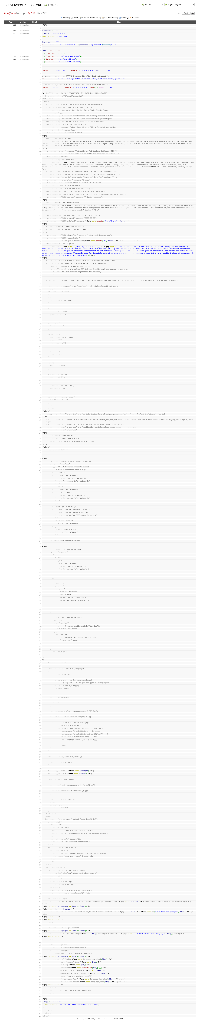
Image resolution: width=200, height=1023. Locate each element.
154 (40, 484)
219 (40, 669)
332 (40, 993)
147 (40, 464)
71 (40, 238)
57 (40, 194)
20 (40, 79)
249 (40, 754)
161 (40, 504)
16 (40, 68)
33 (40, 116)
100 (40, 329)
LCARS (53, 5)
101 (40, 332)
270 (40, 814)
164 (40, 513)
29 (40, 105)
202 (40, 620)
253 (40, 765)
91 (40, 303)
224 (40, 683)
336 (40, 1005)
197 (40, 606)
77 (40, 264)
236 (40, 717)
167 (40, 521)
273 (40, 822)
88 (40, 295)
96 (40, 318)
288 (40, 865)
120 (40, 386)
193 (40, 595)
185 (40, 572)
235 (40, 714)
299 (40, 896)
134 (40, 427)
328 (40, 982)
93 (40, 309)
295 (40, 885)
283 (40, 851)
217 (40, 663)
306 (40, 919)
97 (40, 320)
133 (40, 425)
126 (40, 403)
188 (40, 581)
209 (40, 640)
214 (40, 655)
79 (40, 269)
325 (40, 973)
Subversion (102, 1019)
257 (40, 777)
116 (40, 374)
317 (40, 951)
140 (40, 444)
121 (40, 389)
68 (40, 230)
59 (40, 200)
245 (40, 743)
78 (40, 266)
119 (40, 383)
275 (40, 828)
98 (40, 323)
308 (40, 925)
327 (40, 979)
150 (40, 473)
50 (40, 174)
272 (40, 819)
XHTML (116, 1019)
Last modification (110, 18)
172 (40, 535)
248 (40, 751)
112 (40, 363)
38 (40, 130)
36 (40, 124)
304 (40, 912)
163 (40, 510)
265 (40, 799)
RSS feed (135, 18)
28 (40, 102)
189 (40, 583)
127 (40, 406)
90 (40, 300)
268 (40, 808)
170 (40, 530)
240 (40, 728)
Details (75, 18)
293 (40, 879)
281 (40, 845)
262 (40, 791)
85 (40, 286)
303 (40, 909)
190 (40, 586)
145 (40, 459)
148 (40, 467)
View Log (124, 18)
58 (40, 197)
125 (40, 400)
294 (40, 882)
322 (40, 965)
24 (40, 90)
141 (40, 447)
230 (40, 700)
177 (40, 549)
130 (40, 414)
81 (40, 275)
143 (40, 453)
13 (40, 59)
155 (40, 487)
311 (40, 934)
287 (40, 862)
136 (40, 433)
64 (40, 218)
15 (40, 65)
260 (40, 785)
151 (14, 31)
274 (40, 825)
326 (40, 976)
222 (40, 677)
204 (40, 626)
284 (40, 853)
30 (40, 107)
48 (40, 163)
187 (40, 578)
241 (40, 731)
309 (40, 928)
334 (40, 999)
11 (40, 54)
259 (40, 782)
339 (40, 1013)
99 (40, 326)
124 (40, 397)
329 (40, 985)
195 (40, 601)
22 (40, 85)
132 (40, 420)
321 (40, 962)
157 (40, 493)
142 (40, 450)
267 (40, 805)
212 (40, 649)
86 (40, 289)
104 (14, 56)
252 (40, 763)
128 (40, 408)
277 (40, 834)
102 (40, 335)
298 (40, 893)
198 (40, 609)
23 (40, 88)
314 (40, 942)
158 (40, 496)
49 (40, 172)
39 (40, 133)
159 (40, 498)
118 (40, 380)
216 (40, 660)
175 (40, 544)
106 (40, 346)
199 (40, 612)
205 (40, 629)
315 (40, 945)
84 (40, 283)
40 (40, 136)
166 (40, 518)
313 (40, 939)
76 (40, 261)
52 (40, 180)
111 (40, 360)
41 (40, 139)
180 (40, 558)
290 (40, 870)
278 (40, 836)
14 (40, 62)
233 (40, 709)
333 (40, 996)
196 (40, 603)
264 (40, 797)
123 (40, 394)
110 (40, 357)
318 (40, 954)
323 (40, 968)
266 (40, 802)
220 (40, 672)
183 (40, 566)
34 (40, 119)
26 (40, 96)
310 (40, 931)
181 (40, 561)
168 (40, 524)
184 (40, 569)
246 (40, 745)
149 (40, 470)
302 (40, 906)
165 (40, 515)
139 (40, 442)
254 (40, 768)
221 (40, 674)
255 (40, 771)
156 (40, 490)
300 (40, 899)
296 (40, 888)
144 (40, 456)
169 (40, 527)
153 (40, 481)
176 (40, 547)
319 (40, 956)
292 (40, 876)
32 (40, 113)
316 (40, 948)
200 (40, 615)
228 (40, 694)
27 (40, 99)
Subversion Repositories (25, 5)
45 (40, 154)
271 (40, 816)
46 (40, 157)
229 (40, 697)
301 (40, 902)
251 (40, 760)
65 (40, 221)
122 (40, 391)
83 (40, 281)
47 (40, 160)
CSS (121, 1019)
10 (40, 51)
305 (40, 917)
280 (40, 842)
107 (40, 349)
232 (40, 706)
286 (40, 859)
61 (40, 206)
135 (40, 430)
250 (40, 757)
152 (40, 478)
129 (40, 411)
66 (40, 224)
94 (40, 312)
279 (40, 839)
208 (40, 637)
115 (40, 372)
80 (40, 272)
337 (40, 1008)
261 (40, 788)
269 (40, 811)
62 (40, 213)
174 (40, 541)
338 (40, 1010)
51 (40, 177)
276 (40, 831)
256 (40, 774)
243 (40, 737)
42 (40, 142)
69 (40, 232)
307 (40, 922)
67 (40, 227)
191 (40, 589)
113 (40, 366)
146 (40, 461)
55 (40, 189)
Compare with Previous (91, 18)
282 (40, 848)
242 (40, 734)
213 (40, 652)
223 (40, 680)
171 (40, 532)
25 (40, 93)
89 (40, 298)
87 (40, 292)
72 (40, 241)
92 (40, 306)
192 (40, 592)
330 (40, 988)
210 (40, 643)
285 (40, 856)
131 (40, 417)
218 (40, 666)
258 (40, 780)
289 (40, 868)
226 (40, 689)
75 (40, 258)
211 (40, 646)
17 (40, 71)
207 (40, 635)
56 (40, 192)
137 (40, 436)
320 (40, 959)
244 (40, 740)
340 (40, 1016)
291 (40, 873)
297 (40, 890)
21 (40, 82)
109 (40, 354)
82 (40, 278)
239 (40, 726)
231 (40, 703)
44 (40, 151)
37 (40, 127)
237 (40, 720)
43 (40, 148)
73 (40, 244)
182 (40, 564)
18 (40, 73)
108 (40, 352)
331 (40, 991)
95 (40, 315)
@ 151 (31, 13)
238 (40, 723)
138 (40, 439)
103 (40, 337)
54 (40, 186)
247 (40, 748)
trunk (13, 13)
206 (40, 632)
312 (40, 937)
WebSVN (87, 1019)
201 (40, 618)
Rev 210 (66, 18)
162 (40, 507)
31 (40, 110)
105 (40, 343)
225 (40, 686)
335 (40, 1002)
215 (40, 657)
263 (40, 794)
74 (40, 247)
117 (40, 377)
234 (40, 711)
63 (40, 215)
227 (14, 25)
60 (40, 203)
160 (40, 501)
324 (40, 971)
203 (40, 623)
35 (40, 122)
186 (40, 575)
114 (40, 369)
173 (40, 538)
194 (40, 598)
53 (40, 183)
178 (40, 552)
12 (40, 56)
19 (40, 76)
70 (40, 235)
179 (40, 555)
